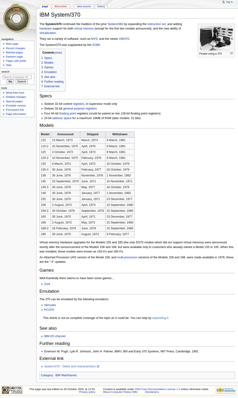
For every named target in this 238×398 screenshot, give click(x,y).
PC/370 (49, 309)
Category (47, 375)
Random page (14, 56)
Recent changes (15, 48)
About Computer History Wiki (120, 392)
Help (8, 65)
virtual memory (84, 28)
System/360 (115, 24)
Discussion (60, 6)
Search (5, 71)
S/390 (96, 45)
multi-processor (127, 257)
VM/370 (124, 38)
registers (78, 104)
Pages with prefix (16, 60)
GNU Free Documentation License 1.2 (157, 389)
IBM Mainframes (66, 375)
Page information (16, 114)
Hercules (50, 305)
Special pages (14, 101)
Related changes (16, 96)
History (101, 6)
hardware (46, 28)
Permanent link (15, 109)
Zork (47, 284)
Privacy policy (87, 392)
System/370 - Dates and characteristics (70, 366)
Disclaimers (152, 392)
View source (84, 6)
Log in (229, 1)
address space (62, 118)
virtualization (48, 33)
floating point (67, 113)
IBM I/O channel (54, 336)
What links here (15, 92)
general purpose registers (80, 108)
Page (45, 6)
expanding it (160, 318)
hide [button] (58, 52)
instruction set (157, 24)
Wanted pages (14, 52)
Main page (12, 43)
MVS (94, 38)
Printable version (16, 105)
